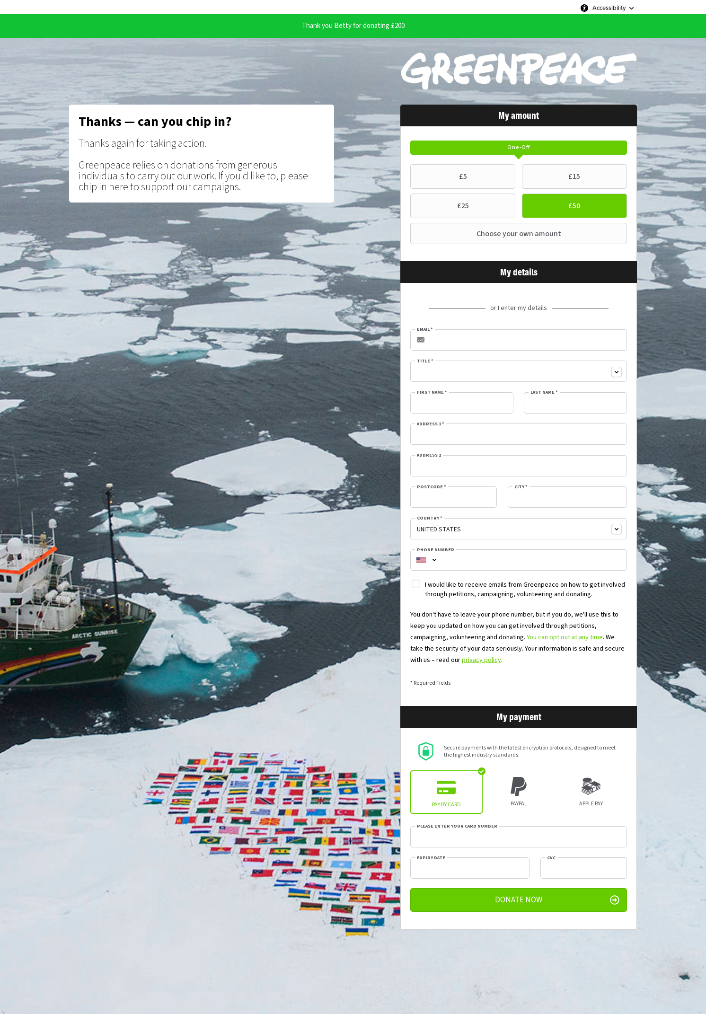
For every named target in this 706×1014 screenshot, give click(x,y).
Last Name (544, 392)
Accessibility (609, 7)
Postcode (431, 487)
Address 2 (429, 455)
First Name (432, 392)
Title (425, 361)
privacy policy (481, 660)
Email (425, 329)
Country (429, 518)
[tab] (518, 148)
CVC (551, 858)
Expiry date (431, 858)
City (521, 487)
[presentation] (518, 148)
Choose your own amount (487, 233)
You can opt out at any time (565, 637)
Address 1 (430, 424)
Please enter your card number (457, 826)
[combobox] (518, 371)
